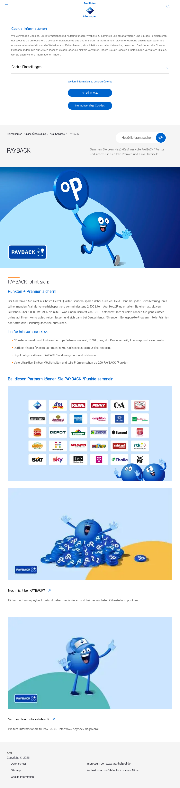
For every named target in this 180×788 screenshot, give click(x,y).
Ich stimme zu (90, 92)
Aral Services (57, 134)
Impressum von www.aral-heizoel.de (108, 763)
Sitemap (16, 770)
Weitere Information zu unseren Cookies (90, 81)
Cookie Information (22, 776)
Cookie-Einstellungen (26, 67)
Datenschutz (18, 763)
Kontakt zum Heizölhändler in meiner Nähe (112, 770)
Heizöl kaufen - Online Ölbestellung (26, 134)
